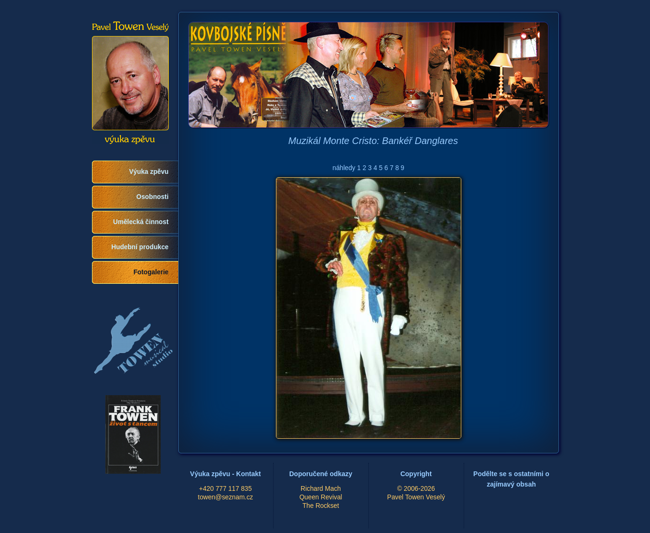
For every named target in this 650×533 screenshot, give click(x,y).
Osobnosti (153, 196)
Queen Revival (320, 497)
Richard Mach (321, 488)
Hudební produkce (140, 247)
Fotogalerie (150, 272)
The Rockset (320, 505)
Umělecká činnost (141, 222)
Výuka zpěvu (148, 171)
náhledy (343, 168)
